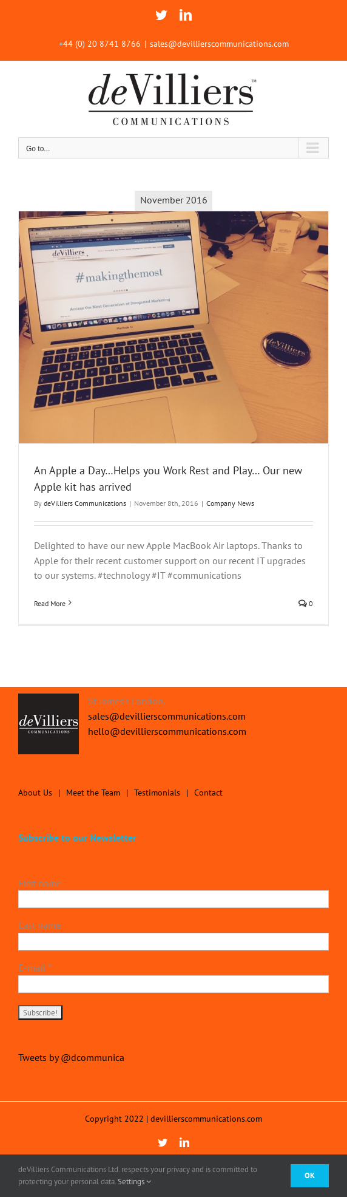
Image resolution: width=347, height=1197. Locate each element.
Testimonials (157, 792)
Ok (310, 1175)
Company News (230, 503)
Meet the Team (93, 792)
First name (39, 883)
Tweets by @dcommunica (71, 1057)
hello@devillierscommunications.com (167, 731)
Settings (134, 1181)
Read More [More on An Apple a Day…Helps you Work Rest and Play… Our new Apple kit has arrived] (50, 603)
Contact (208, 792)
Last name (39, 925)
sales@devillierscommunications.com (219, 43)
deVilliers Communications (85, 503)
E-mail (35, 967)
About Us (35, 792)
